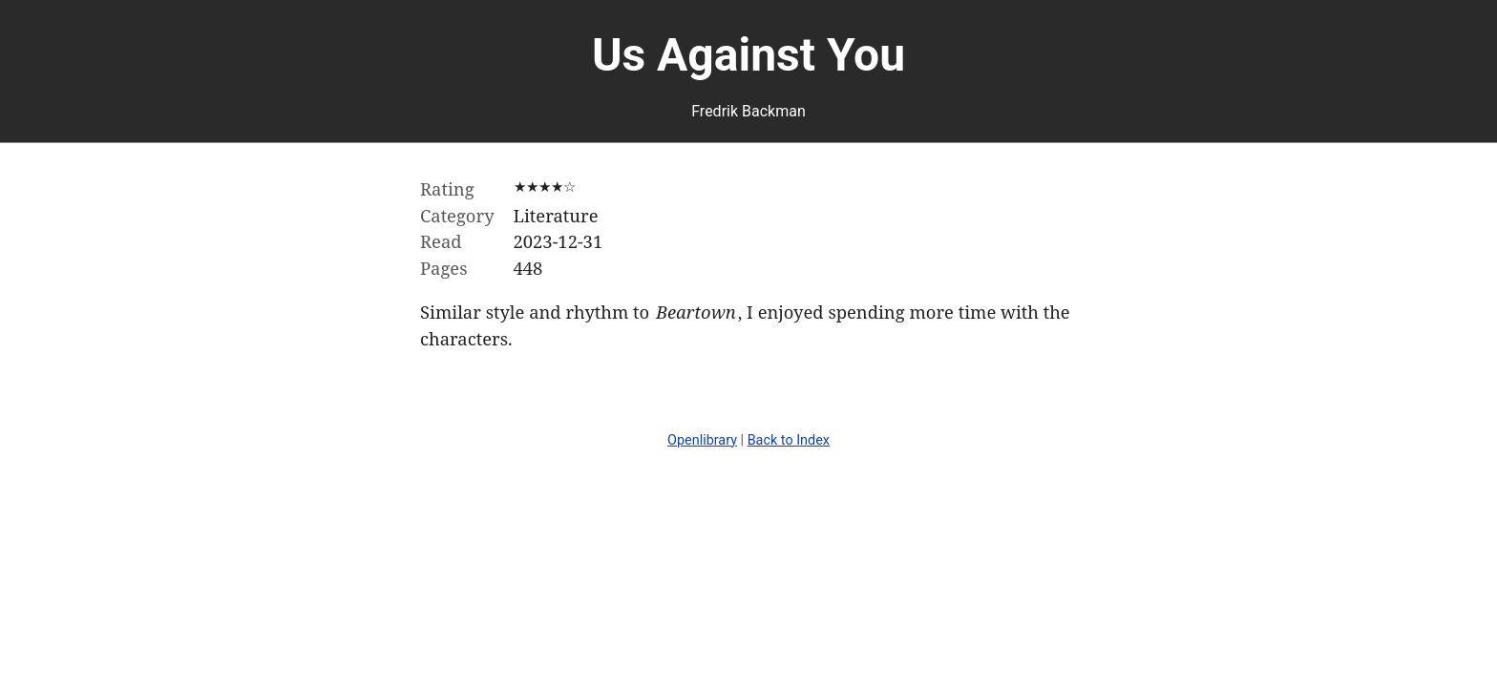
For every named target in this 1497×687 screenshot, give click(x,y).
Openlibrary (702, 440)
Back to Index (789, 440)
